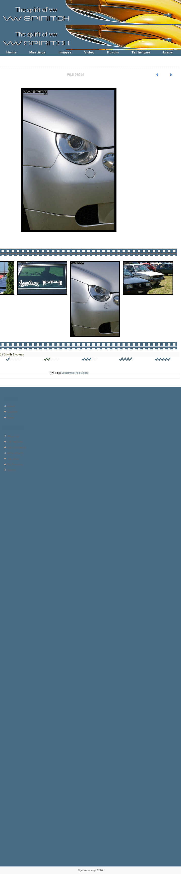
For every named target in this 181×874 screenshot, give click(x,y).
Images (65, 52)
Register (12, 411)
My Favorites (15, 464)
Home (11, 52)
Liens (168, 52)
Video (89, 52)
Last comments (16, 447)
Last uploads (15, 441)
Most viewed (15, 453)
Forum (113, 52)
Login (10, 417)
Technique (141, 52)
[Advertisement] (17, 505)
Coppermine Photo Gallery (75, 373)
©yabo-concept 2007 (90, 870)
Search (11, 470)
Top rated (13, 458)
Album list (13, 436)
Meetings (37, 52)
